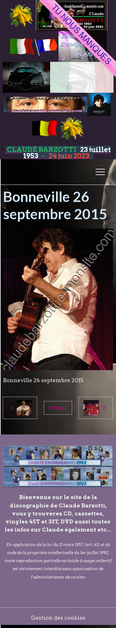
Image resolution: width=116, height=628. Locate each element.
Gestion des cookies (58, 617)
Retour (58, 407)
